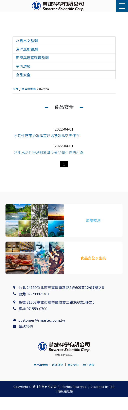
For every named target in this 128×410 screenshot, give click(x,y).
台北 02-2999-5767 (34, 293)
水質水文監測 (27, 40)
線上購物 (88, 364)
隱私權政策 (65, 391)
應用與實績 (29, 89)
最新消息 (57, 364)
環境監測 (93, 220)
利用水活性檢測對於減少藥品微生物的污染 (48, 152)
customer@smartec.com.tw (42, 320)
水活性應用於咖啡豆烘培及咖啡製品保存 (47, 135)
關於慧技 (73, 364)
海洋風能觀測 (27, 49)
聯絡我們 (26, 326)
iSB (112, 387)
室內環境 (23, 66)
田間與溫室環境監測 (32, 57)
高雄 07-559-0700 (34, 308)
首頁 (15, 89)
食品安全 (23, 74)
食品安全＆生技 (93, 257)
